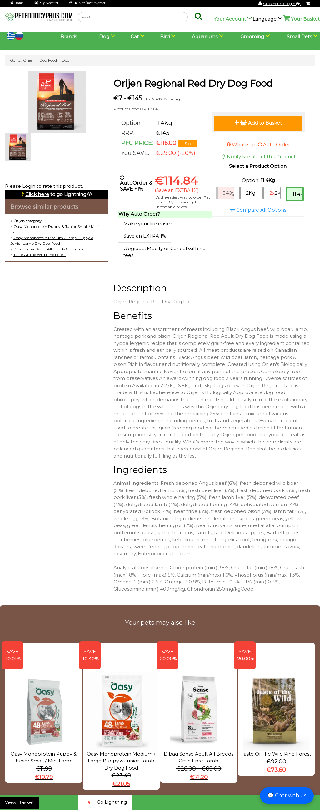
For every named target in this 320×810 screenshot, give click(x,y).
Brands (68, 36)
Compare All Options (258, 210)
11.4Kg (298, 194)
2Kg (250, 193)
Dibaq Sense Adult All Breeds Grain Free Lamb (54, 249)
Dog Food (48, 60)
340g (228, 193)
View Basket (19, 802)
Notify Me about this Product (258, 157)
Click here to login (282, 3)
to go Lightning (55, 194)
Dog (66, 60)
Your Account (230, 19)
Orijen (28, 60)
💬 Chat (287, 795)
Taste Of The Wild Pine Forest (39, 254)
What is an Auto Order (258, 144)
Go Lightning (105, 802)
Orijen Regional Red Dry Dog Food (193, 83)
